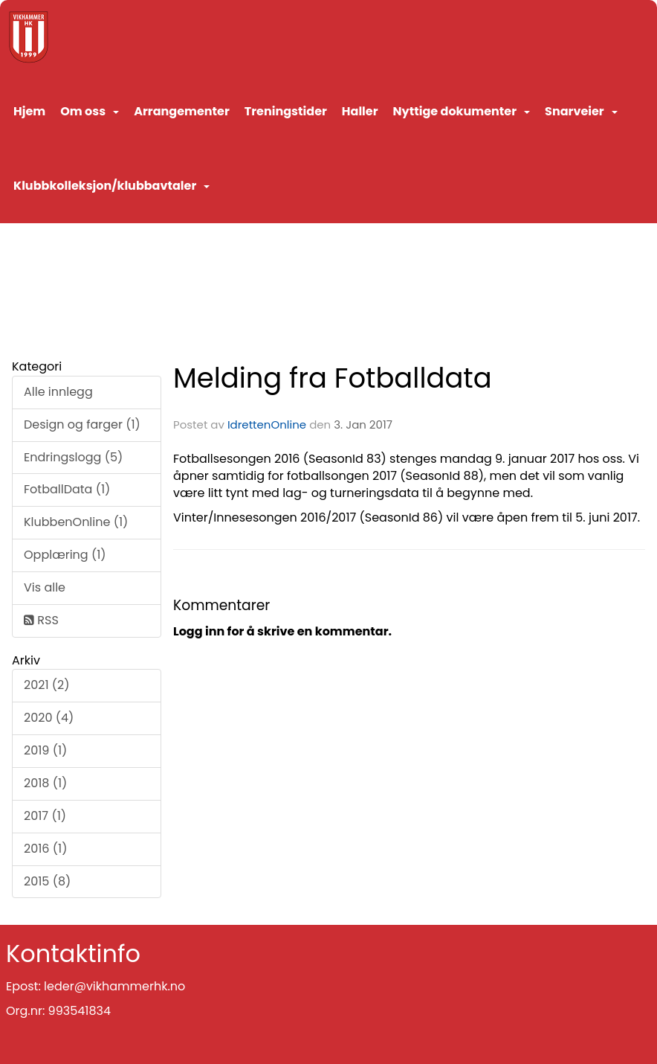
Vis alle (44, 587)
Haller (360, 111)
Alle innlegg (58, 391)
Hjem (29, 111)
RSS (41, 620)
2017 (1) (45, 815)
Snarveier (581, 111)
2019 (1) (45, 750)
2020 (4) (49, 717)
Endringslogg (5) (73, 457)
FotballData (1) (67, 489)
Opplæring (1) (65, 554)
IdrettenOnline (268, 424)
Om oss (89, 111)
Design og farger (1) (82, 424)
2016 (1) (45, 848)
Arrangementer (182, 111)
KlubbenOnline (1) (76, 522)
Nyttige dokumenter (461, 111)
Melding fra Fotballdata (332, 378)
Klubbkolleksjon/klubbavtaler (111, 185)
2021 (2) (47, 684)
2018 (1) (45, 783)
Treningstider (286, 111)
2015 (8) (47, 881)
